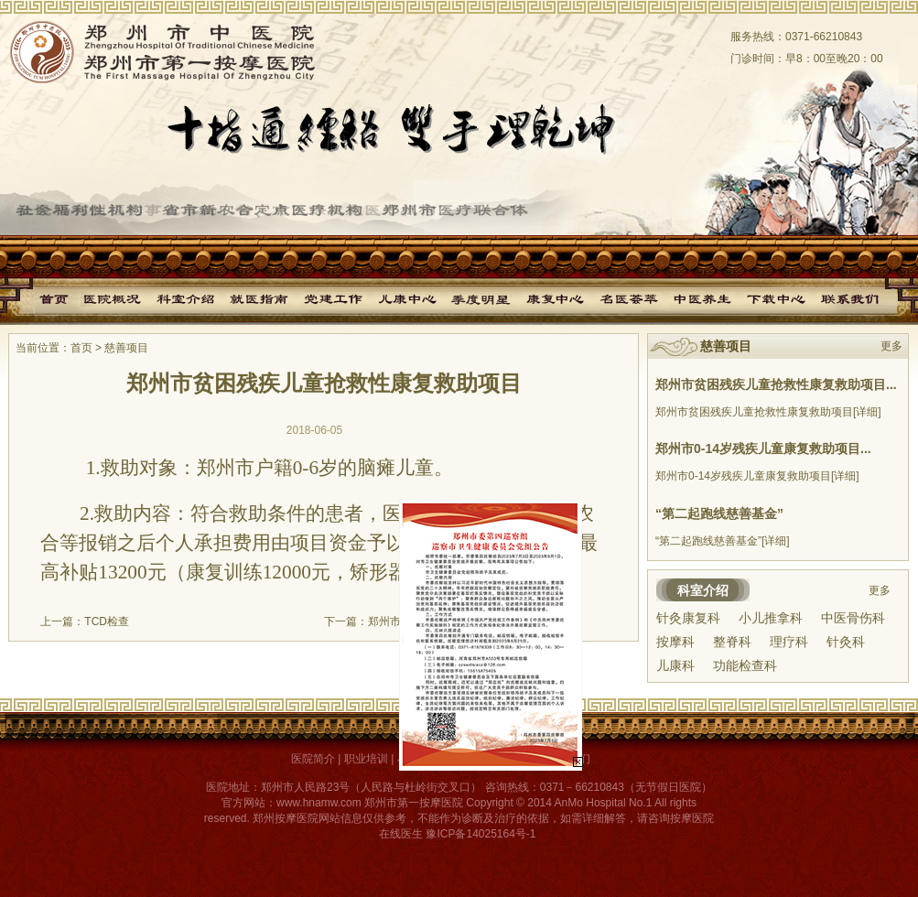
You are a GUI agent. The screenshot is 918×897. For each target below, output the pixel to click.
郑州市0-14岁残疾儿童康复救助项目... (763, 448)
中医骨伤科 (853, 618)
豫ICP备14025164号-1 (480, 833)
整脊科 (732, 641)
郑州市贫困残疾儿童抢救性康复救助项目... (776, 384)
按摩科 (675, 641)
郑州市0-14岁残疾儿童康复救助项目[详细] (757, 476)
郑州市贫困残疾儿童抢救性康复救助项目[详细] (768, 411)
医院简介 (313, 758)
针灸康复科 (688, 618)
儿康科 (675, 665)
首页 (81, 347)
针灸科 (845, 641)
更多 (891, 346)
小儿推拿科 (771, 618)
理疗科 (789, 641)
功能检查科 (745, 665)
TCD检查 (106, 621)
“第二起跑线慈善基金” (719, 513)
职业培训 (366, 758)
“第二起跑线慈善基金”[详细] (722, 541)
